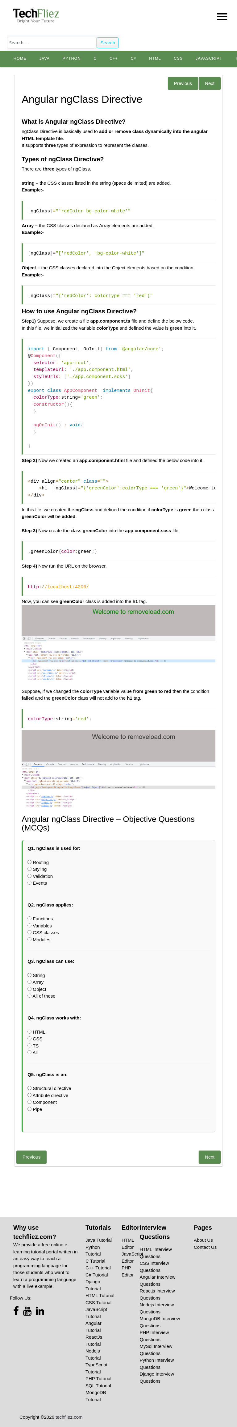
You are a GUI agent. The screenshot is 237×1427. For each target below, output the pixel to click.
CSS (178, 58)
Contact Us (205, 1247)
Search (107, 42)
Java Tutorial (98, 1240)
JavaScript (209, 58)
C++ (114, 58)
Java (44, 58)
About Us (203, 1240)
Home (20, 58)
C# (133, 58)
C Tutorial (95, 1261)
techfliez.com (69, 1417)
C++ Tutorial (98, 1267)
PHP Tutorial (98, 1378)
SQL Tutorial (98, 1385)
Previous (183, 83)
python (72, 58)
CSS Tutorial (98, 1302)
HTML (155, 58)
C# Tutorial (96, 1274)
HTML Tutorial (99, 1295)
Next (209, 83)
